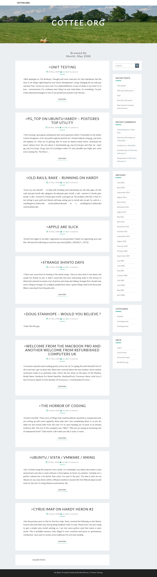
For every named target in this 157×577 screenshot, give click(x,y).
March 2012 (121, 202)
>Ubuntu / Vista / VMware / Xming (62, 457)
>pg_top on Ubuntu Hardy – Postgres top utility (62, 121)
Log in (119, 348)
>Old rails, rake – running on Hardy (62, 178)
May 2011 (120, 217)
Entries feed (121, 352)
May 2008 (120, 290)
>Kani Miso (121, 140)
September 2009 (123, 256)
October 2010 (122, 231)
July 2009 (120, 261)
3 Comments (73, 127)
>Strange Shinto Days (62, 262)
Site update (121, 85)
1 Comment (73, 267)
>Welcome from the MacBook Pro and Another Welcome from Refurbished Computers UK (62, 350)
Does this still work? (124, 100)
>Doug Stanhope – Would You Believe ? (62, 314)
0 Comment (73, 72)
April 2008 (121, 295)
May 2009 (120, 270)
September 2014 (123, 192)
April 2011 (121, 222)
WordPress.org (122, 362)
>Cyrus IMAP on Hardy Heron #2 (62, 509)
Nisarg (100, 572)
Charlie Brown (122, 129)
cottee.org (23, 2)
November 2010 (123, 226)
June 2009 (121, 266)
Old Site (120, 316)
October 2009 (122, 251)
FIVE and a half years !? (125, 90)
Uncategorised (122, 321)
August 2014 (121, 197)
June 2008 (121, 285)
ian (63, 72)
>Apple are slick (62, 227)
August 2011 (121, 212)
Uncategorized (122, 326)
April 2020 (121, 187)
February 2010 (122, 246)
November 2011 (123, 207)
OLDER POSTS (38, 560)
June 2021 (121, 182)
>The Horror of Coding (62, 406)
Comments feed (123, 357)
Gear (119, 95)
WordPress (84, 572)
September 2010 (123, 236)
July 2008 (120, 280)
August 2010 (121, 241)
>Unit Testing (62, 67)
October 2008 (122, 275)
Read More (62, 99)
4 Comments (73, 462)
